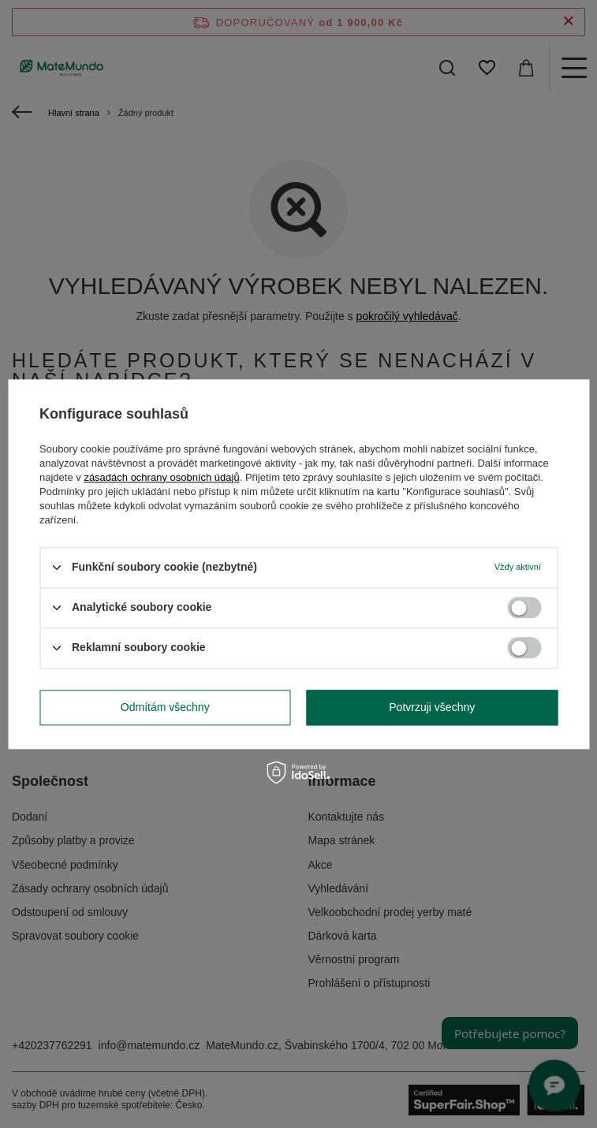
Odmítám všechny (165, 707)
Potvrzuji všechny (432, 707)
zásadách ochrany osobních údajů (161, 477)
